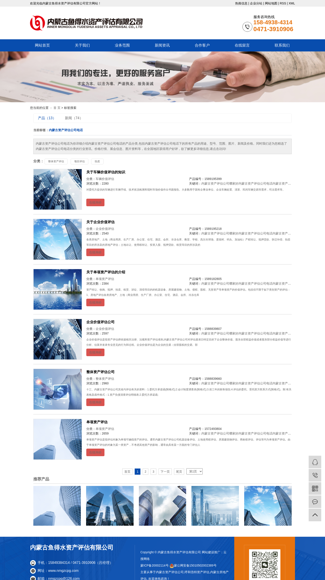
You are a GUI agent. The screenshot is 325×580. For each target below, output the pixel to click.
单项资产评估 (105, 279)
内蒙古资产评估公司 (170, 572)
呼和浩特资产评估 (197, 572)
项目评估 (79, 161)
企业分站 (256, 3)
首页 (127, 471)
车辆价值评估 (105, 179)
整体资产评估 (56, 161)
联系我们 (282, 45)
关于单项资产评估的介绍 (105, 272)
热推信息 (241, 3)
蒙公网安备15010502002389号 (193, 565)
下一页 (165, 471)
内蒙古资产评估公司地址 (289, 183)
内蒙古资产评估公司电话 (255, 183)
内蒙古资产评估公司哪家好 (219, 183)
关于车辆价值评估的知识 (105, 172)
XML (292, 3)
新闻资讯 (162, 45)
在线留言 (242, 45)
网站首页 (42, 45)
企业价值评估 (105, 228)
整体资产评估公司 (100, 372)
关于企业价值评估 (100, 222)
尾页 (179, 471)
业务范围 (122, 45)
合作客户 (202, 45)
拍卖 (97, 161)
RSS (283, 3)
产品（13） (47, 118)
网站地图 (271, 3)
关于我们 (82, 45)
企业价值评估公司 (100, 322)
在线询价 (95, 202)
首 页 (56, 108)
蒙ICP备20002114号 (154, 565)
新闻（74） (74, 118)
